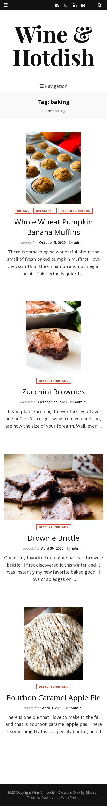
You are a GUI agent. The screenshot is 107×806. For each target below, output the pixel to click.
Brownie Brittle (53, 538)
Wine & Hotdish (53, 45)
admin (79, 242)
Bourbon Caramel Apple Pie (53, 697)
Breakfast (45, 211)
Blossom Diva (69, 792)
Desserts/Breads (75, 211)
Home (47, 110)
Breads (23, 211)
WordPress (69, 797)
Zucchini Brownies (53, 392)
